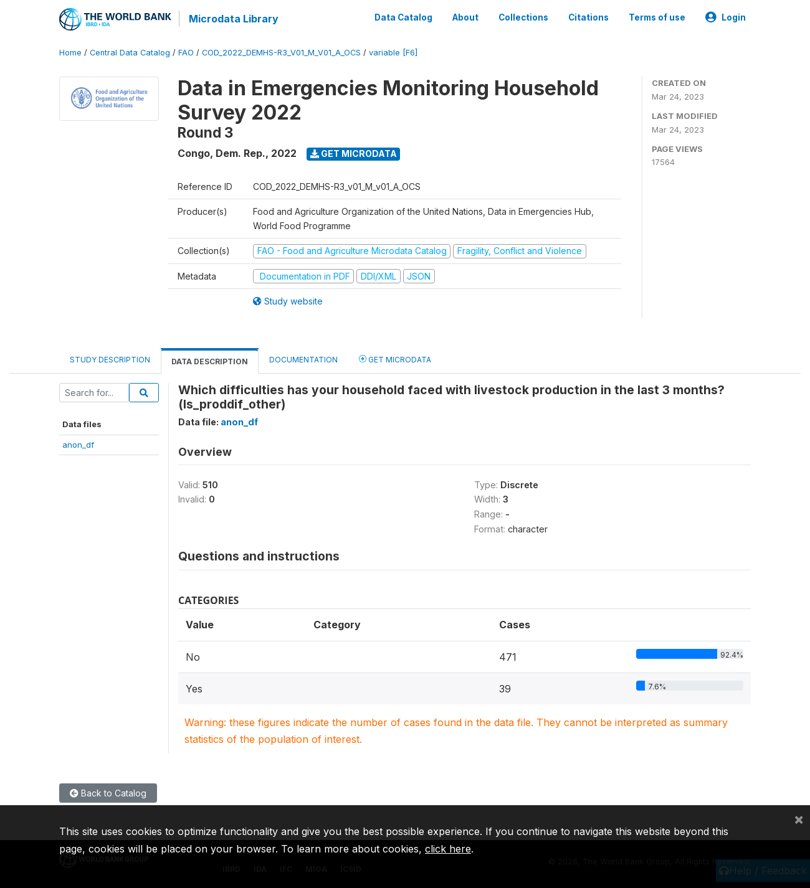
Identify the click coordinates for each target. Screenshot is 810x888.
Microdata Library (234, 18)
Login (725, 17)
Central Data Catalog (130, 52)
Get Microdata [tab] (395, 359)
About (465, 17)
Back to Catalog (108, 793)
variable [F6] (393, 52)
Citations (588, 17)
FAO (186, 52)
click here (448, 849)
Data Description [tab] (209, 361)
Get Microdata (353, 153)
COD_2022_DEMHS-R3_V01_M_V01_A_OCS (281, 52)
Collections (523, 17)
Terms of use (657, 17)
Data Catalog (403, 17)
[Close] (799, 818)
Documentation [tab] (303, 359)
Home (70, 52)
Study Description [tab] (110, 359)
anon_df (78, 445)
